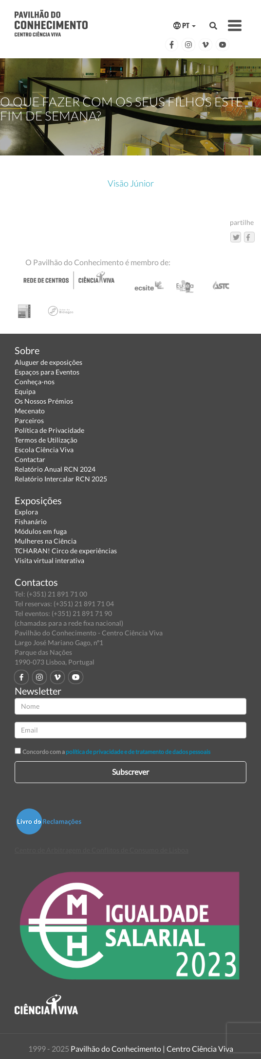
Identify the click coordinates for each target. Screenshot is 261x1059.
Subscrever (130, 771)
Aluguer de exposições (48, 362)
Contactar (30, 459)
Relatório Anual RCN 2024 (55, 469)
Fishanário (31, 521)
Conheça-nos (35, 381)
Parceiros (29, 420)
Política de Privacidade (49, 430)
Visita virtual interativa (49, 560)
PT (184, 25)
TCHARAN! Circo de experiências (66, 551)
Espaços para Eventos (47, 372)
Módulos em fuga (41, 531)
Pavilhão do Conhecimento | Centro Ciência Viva (152, 1048)
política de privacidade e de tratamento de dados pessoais (138, 751)
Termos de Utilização (46, 440)
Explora (26, 512)
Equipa (25, 391)
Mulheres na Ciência (45, 541)
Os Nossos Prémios (44, 401)
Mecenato (30, 411)
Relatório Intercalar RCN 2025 (61, 479)
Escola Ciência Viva (44, 449)
